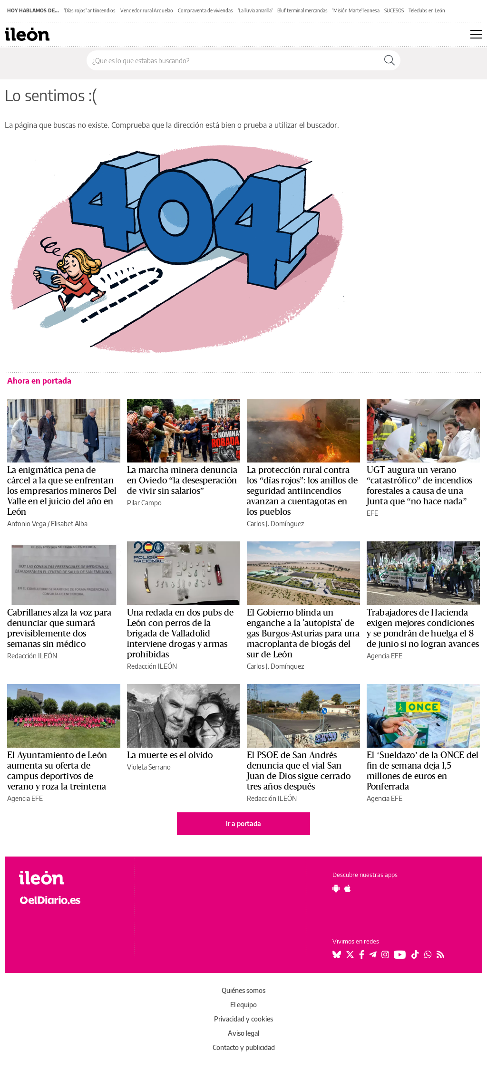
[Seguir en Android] (336, 888)
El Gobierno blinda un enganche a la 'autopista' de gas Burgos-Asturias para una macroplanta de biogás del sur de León (303, 633)
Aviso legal (243, 1033)
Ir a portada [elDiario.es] (243, 823)
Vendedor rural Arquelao (146, 10)
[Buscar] (389, 60)
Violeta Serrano (149, 767)
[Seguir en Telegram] (373, 954)
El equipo (243, 1005)
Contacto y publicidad (244, 1047)
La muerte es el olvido (170, 755)
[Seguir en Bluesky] (336, 954)
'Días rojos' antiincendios (90, 10)
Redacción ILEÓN (32, 656)
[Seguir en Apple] (347, 888)
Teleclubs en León (427, 10)
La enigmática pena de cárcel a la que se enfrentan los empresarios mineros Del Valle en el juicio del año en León (62, 491)
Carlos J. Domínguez (275, 524)
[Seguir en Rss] (440, 954)
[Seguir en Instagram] (385, 954)
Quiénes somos (243, 990)
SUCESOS (394, 10)
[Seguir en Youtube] (400, 954)
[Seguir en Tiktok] (415, 954)
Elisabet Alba (69, 524)
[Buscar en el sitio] (233, 60)
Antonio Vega (26, 524)
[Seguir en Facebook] (361, 954)
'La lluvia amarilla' (255, 10)
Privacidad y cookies (243, 1019)
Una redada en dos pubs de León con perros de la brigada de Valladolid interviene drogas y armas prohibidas (180, 633)
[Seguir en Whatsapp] (428, 954)
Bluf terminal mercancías (302, 10)
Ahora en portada (39, 380)
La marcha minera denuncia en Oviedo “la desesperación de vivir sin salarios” (182, 480)
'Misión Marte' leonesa (356, 10)
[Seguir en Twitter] (350, 954)
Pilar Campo (144, 503)
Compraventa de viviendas (205, 10)
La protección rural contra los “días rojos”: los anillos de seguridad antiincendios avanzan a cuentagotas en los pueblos (302, 491)
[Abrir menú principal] (476, 34)
